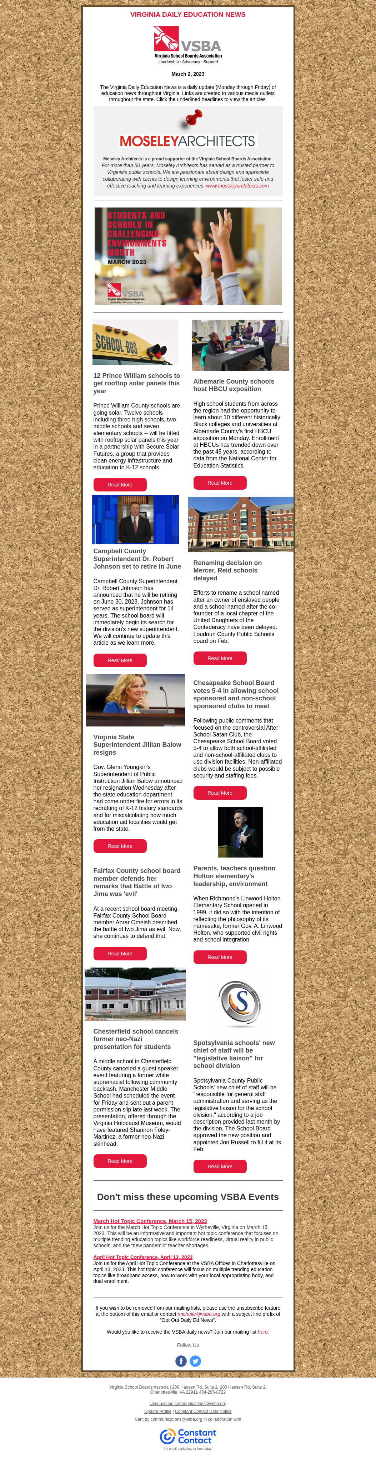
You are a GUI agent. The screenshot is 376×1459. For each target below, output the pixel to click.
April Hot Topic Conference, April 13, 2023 (143, 1257)
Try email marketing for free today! (188, 1448)
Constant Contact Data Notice (203, 1411)
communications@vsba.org (176, 1419)
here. (263, 1332)
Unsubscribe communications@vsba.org (188, 1403)
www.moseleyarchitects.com (237, 186)
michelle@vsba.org (199, 1314)
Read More (120, 485)
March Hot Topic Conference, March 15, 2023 (150, 1221)
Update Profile (157, 1411)
